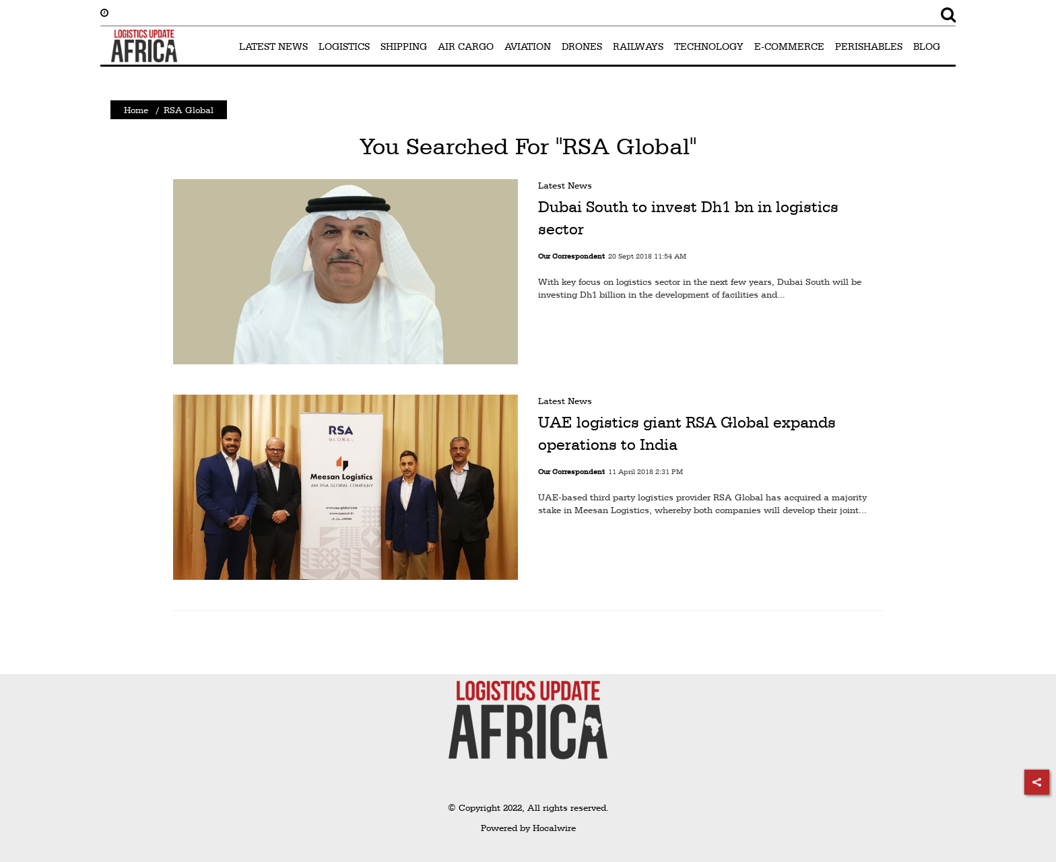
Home (136, 109)
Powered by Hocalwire (528, 827)
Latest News (565, 185)
